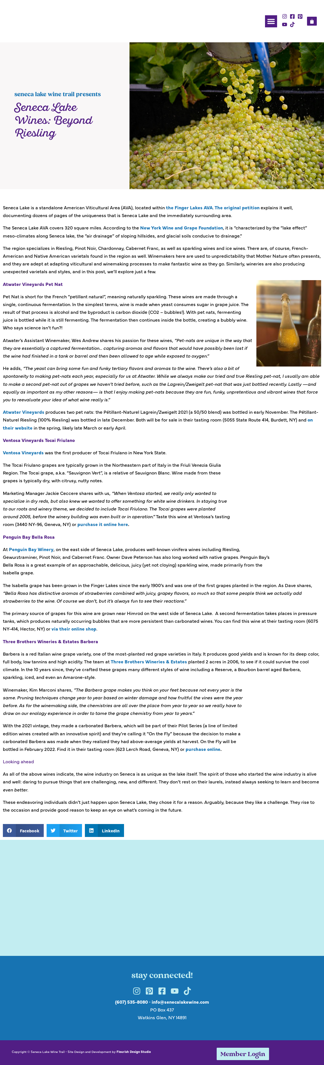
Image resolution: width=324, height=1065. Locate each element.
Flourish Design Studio (134, 1051)
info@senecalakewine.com (180, 1001)
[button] (271, 21)
